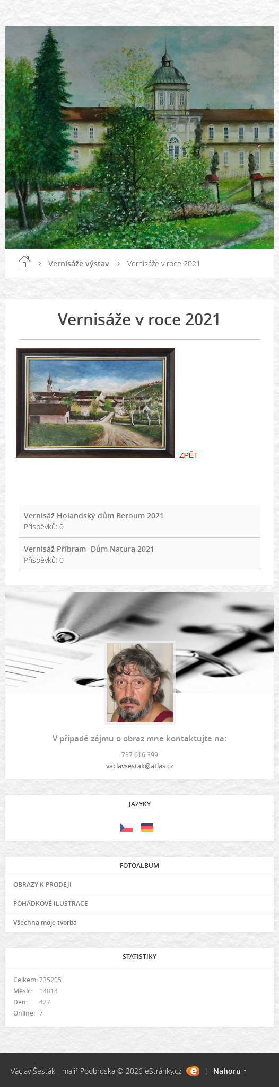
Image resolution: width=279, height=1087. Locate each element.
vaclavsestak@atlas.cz (139, 765)
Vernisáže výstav (78, 263)
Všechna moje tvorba (45, 922)
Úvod (24, 261)
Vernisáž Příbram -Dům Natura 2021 (89, 549)
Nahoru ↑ (230, 1071)
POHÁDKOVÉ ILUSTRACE (50, 903)
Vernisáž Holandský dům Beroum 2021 (94, 515)
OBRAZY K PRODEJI (42, 884)
